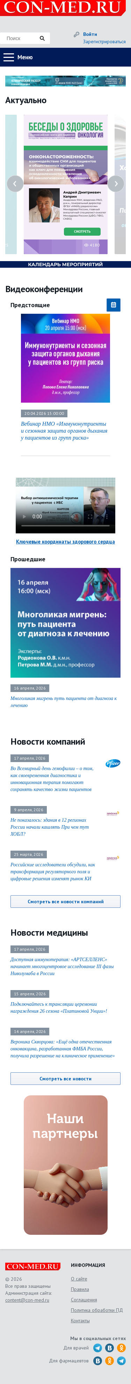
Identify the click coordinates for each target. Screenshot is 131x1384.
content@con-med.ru (27, 1300)
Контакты (80, 1320)
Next (115, 183)
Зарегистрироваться (104, 41)
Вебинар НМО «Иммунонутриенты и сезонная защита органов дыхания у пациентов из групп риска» (64, 431)
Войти (90, 34)
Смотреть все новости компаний (66, 901)
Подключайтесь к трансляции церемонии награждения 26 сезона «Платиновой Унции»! (58, 1008)
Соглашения (84, 1299)
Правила (80, 1289)
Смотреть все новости (65, 1078)
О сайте (79, 1279)
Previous (15, 183)
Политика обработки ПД (97, 1310)
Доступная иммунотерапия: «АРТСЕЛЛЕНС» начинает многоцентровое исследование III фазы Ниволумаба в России (62, 966)
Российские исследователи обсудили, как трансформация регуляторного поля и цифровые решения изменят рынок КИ (52, 871)
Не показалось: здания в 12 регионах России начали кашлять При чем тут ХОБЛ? (49, 827)
